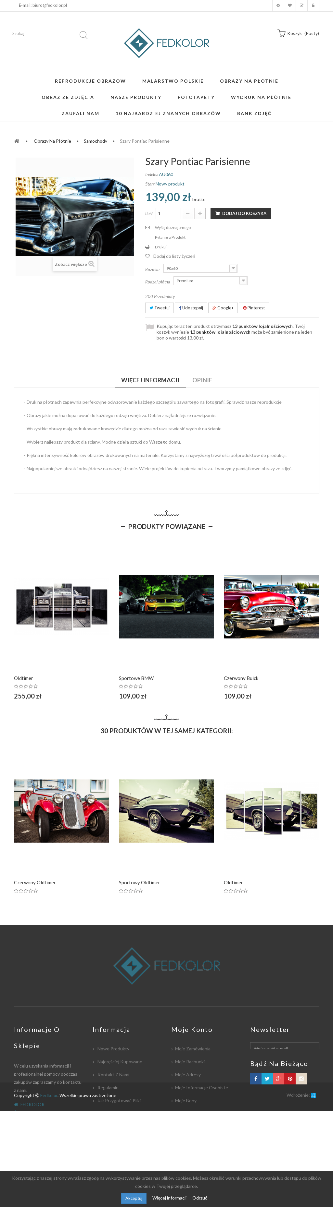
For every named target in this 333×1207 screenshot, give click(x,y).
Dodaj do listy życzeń (174, 256)
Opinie (202, 380)
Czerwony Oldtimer (35, 882)
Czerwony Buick (241, 678)
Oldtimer (23, 678)
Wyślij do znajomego (173, 227)
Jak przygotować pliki (118, 1100)
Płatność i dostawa (116, 1126)
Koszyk (301, 5)
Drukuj (161, 247)
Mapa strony (109, 1165)
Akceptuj (133, 1198)
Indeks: (151, 174)
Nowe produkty (112, 1048)
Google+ (223, 307)
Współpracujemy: (114, 1139)
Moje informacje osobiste (201, 1087)
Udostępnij (191, 307)
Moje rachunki (190, 1061)
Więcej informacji (169, 1198)
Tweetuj (159, 307)
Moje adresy (188, 1074)
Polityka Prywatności (118, 1152)
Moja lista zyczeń (290, 5)
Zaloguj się (313, 5)
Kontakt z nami (112, 1074)
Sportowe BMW (136, 678)
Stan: (150, 183)
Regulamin (107, 1087)
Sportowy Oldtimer (139, 882)
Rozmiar (153, 269)
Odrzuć (199, 1198)
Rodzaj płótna (158, 281)
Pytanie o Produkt (170, 237)
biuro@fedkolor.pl (49, 5)
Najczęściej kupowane (119, 1061)
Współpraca (109, 1113)
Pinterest (254, 307)
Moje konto (278, 5)
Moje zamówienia (193, 1048)
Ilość (149, 213)
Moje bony (186, 1100)
